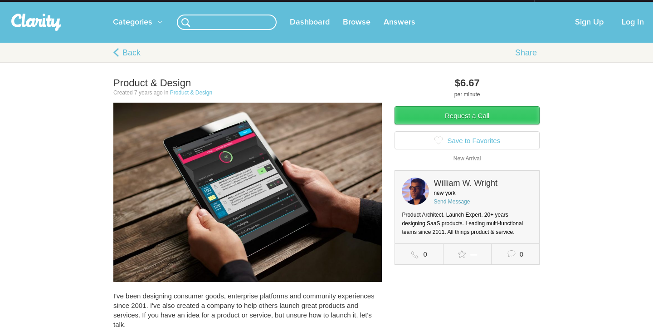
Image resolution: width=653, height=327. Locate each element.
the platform (99, 5)
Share (526, 61)
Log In (633, 31)
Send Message (452, 211)
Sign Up (589, 31)
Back (131, 61)
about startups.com (566, 6)
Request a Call (467, 125)
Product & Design (191, 102)
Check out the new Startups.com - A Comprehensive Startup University (435, 6)
